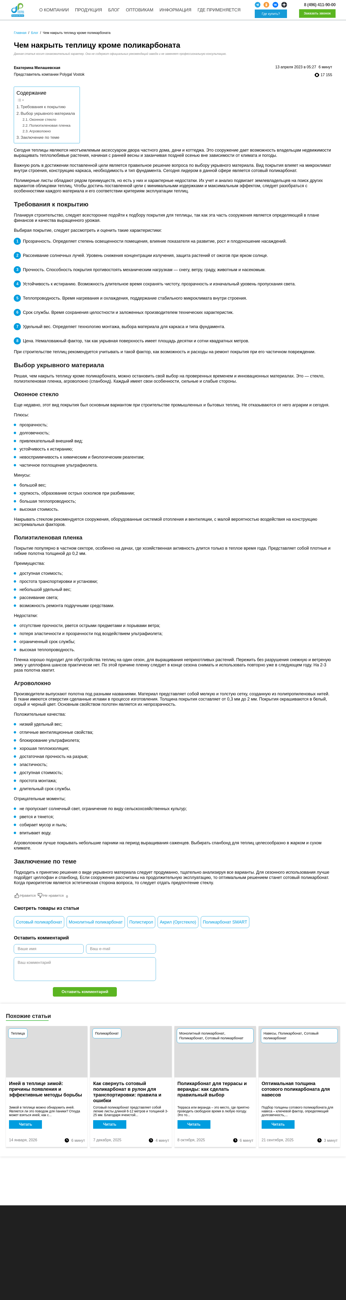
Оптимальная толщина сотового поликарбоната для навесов (296, 1096)
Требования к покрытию (43, 113)
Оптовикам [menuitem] (144, 12)
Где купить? (273, 17)
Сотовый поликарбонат (39, 928)
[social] (260, 8)
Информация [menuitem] (180, 12)
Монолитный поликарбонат (96, 928)
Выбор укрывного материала (48, 119)
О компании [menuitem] (58, 12)
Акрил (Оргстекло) (178, 928)
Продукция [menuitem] (92, 12)
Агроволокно (40, 137)
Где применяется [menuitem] (223, 12)
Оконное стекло (42, 125)
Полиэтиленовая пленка (50, 131)
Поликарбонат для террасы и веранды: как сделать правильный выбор (212, 1096)
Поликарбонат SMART (225, 928)
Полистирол (141, 928)
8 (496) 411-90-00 (318, 7)
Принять (314, 1291)
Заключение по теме (40, 143)
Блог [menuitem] (118, 12)
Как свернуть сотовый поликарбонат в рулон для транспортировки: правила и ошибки (127, 1099)
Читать (25, 1131)
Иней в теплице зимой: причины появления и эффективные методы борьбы (45, 1096)
